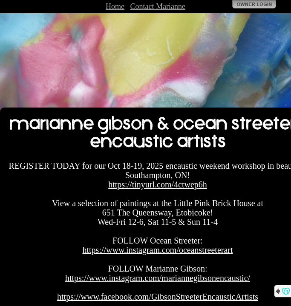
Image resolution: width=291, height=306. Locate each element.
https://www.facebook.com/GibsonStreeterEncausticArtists (157, 296)
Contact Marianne (157, 6)
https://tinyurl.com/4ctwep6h (157, 184)
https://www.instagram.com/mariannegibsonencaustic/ (157, 278)
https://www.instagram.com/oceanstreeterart (157, 250)
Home (115, 6)
